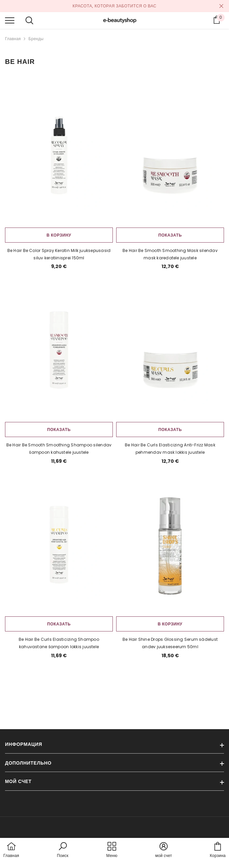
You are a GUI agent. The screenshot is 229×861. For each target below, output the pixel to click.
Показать (170, 235)
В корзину (59, 235)
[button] (62, 850)
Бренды (35, 38)
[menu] (9, 20)
